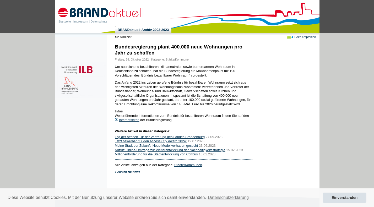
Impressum (80, 21)
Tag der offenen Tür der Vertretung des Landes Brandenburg (160, 137)
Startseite (64, 21)
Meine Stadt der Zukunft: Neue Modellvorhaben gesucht (156, 146)
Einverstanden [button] (344, 197)
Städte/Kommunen (178, 59)
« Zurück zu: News (127, 171)
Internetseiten (129, 120)
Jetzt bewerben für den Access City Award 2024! (151, 141)
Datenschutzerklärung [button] (228, 197)
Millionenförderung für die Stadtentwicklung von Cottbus (156, 154)
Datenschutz (98, 21)
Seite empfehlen (305, 37)
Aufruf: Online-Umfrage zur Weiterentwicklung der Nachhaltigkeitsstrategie (170, 150)
